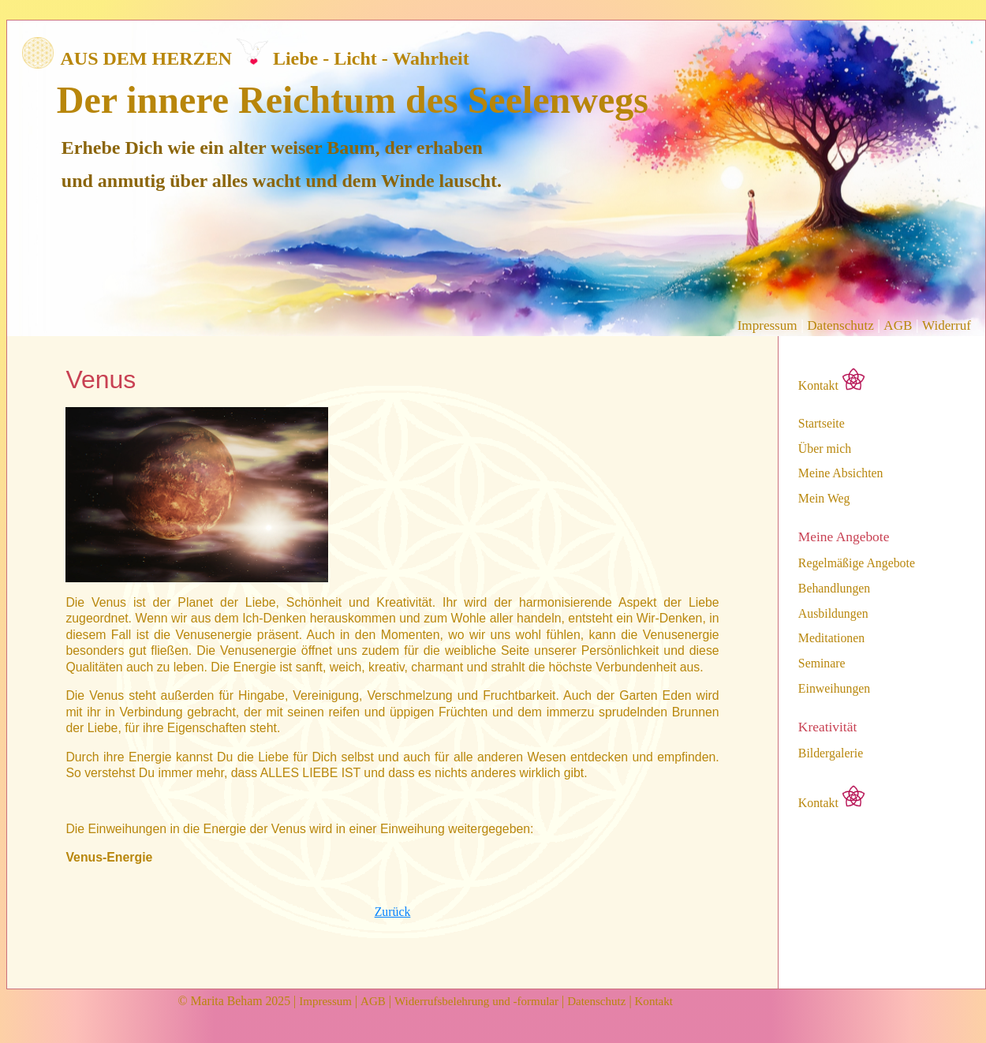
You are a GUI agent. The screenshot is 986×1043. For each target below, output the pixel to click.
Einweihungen (834, 688)
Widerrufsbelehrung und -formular (476, 1001)
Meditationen (831, 638)
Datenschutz (840, 325)
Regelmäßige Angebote (856, 563)
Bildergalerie (830, 753)
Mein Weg (824, 498)
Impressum (767, 325)
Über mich (824, 449)
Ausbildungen (833, 613)
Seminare (822, 663)
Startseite (821, 423)
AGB (897, 325)
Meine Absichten (840, 473)
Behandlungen (834, 588)
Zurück (393, 911)
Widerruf (946, 325)
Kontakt (831, 380)
